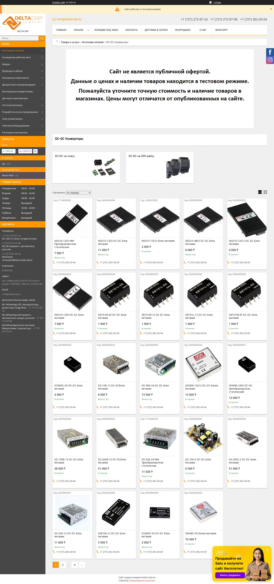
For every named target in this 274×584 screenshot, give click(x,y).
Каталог (79, 30)
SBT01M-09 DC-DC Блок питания (112, 316)
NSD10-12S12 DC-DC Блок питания (244, 242)
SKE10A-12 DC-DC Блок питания (111, 535)
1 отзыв (217, 2)
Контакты (131, 30)
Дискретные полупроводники (18, 84)
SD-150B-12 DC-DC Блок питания (68, 461)
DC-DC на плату (65, 155)
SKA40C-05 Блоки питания (200, 533)
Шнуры (6, 64)
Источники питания (13, 50)
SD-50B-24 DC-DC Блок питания (155, 387)
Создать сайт (58, 2)
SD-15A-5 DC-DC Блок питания (198, 461)
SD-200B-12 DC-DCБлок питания (112, 461)
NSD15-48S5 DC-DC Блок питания (200, 242)
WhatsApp (221, 30)
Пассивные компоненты (15, 77)
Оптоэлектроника (12, 105)
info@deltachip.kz (11, 294)
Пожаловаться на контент (142, 580)
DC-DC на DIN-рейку (141, 155)
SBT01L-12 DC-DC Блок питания (199, 316)
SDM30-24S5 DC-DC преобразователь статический (240, 388)
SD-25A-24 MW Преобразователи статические (152, 462)
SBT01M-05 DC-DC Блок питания (243, 316)
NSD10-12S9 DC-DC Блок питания (69, 316)
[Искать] (41, 38)
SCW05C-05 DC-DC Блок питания (68, 387)
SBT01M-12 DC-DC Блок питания (156, 316)
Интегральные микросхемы (17, 91)
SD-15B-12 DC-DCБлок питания (111, 387)
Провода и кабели (12, 71)
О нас (203, 30)
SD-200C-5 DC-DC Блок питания (242, 461)
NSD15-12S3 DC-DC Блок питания (113, 242)
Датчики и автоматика (15, 98)
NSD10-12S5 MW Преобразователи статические (65, 244)
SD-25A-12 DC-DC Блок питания (68, 535)
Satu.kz (151, 577)
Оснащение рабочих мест (16, 57)
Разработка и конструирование (20, 112)
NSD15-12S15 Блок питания (158, 240)
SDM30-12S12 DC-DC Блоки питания (201, 387)
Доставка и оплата (156, 30)
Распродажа (182, 30)
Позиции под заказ (106, 30)
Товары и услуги (70, 42)
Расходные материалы (15, 132)
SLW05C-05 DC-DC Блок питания (156, 535)
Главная (61, 30)
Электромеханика (12, 118)
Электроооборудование (16, 125)
